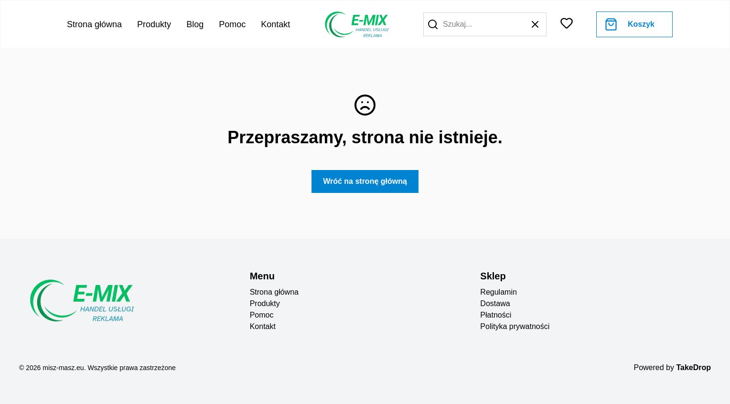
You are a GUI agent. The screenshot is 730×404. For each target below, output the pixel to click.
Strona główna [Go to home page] (94, 24)
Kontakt (263, 326)
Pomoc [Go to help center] (232, 24)
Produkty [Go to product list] (154, 24)
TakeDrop (693, 367)
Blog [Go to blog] (195, 24)
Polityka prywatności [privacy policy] (514, 326)
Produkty (265, 303)
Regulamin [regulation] (498, 292)
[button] (433, 24)
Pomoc (262, 315)
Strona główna (274, 292)
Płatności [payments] (495, 315)
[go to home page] (356, 24)
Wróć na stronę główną (365, 181)
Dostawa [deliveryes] (495, 303)
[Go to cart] (629, 24)
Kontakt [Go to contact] (275, 24)
